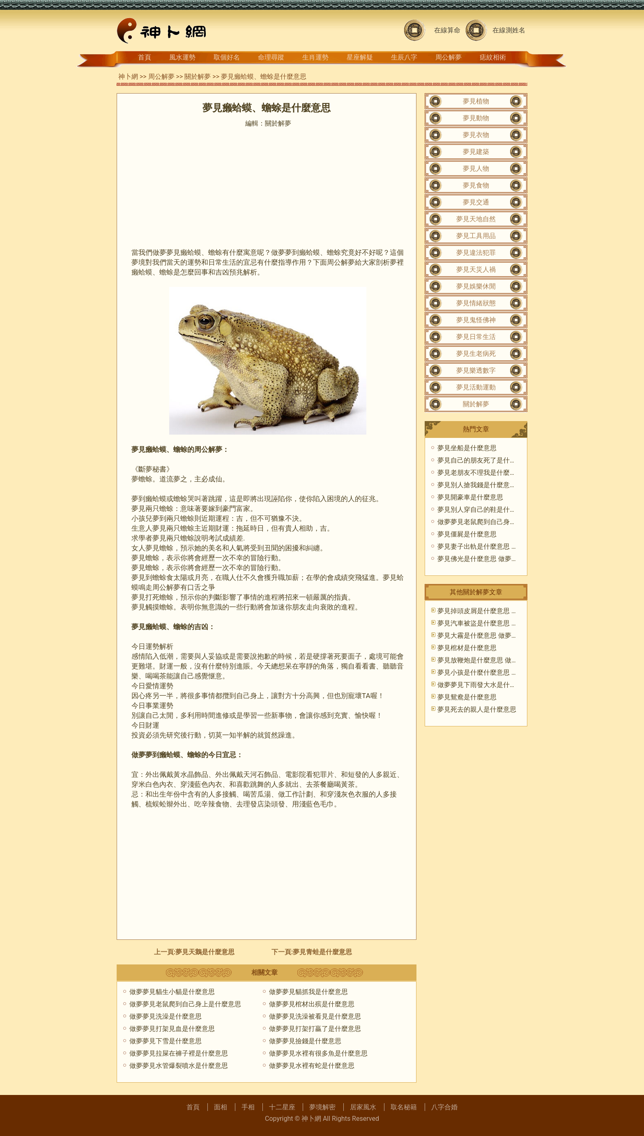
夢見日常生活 (476, 337)
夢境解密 (322, 1107)
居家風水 (363, 1107)
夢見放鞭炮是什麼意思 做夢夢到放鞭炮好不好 (503, 660)
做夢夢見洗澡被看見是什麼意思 (315, 1016)
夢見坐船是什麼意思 (467, 448)
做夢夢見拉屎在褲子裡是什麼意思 (178, 1053)
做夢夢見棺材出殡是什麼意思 (311, 1004)
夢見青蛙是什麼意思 (322, 952)
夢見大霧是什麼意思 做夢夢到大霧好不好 (497, 635)
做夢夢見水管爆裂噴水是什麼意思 (178, 1066)
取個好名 (227, 57)
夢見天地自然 (476, 219)
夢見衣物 (476, 135)
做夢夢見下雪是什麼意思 (165, 1041)
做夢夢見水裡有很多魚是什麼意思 (318, 1053)
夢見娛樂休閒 (476, 286)
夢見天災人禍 (476, 269)
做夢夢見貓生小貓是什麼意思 (172, 992)
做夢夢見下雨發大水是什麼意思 (483, 685)
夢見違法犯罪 (476, 253)
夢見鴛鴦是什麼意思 (467, 697)
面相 (220, 1107)
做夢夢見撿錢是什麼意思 (305, 1041)
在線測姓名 (508, 30)
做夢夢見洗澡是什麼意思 (165, 1016)
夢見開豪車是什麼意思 (470, 497)
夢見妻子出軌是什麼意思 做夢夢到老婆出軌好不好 (510, 546)
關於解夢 (197, 76)
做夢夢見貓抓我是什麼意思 (308, 992)
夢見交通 (476, 202)
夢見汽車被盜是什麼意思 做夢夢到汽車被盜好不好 (510, 623)
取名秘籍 (404, 1107)
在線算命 (447, 30)
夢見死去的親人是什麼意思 (476, 709)
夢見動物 (476, 118)
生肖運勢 (315, 57)
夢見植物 (476, 101)
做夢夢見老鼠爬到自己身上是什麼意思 (185, 1004)
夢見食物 (476, 185)
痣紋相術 (493, 57)
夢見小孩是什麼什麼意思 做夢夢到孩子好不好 (503, 672)
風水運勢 (182, 57)
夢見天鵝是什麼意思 (205, 952)
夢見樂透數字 (476, 370)
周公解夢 (448, 57)
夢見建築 (476, 152)
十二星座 (282, 1107)
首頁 (144, 57)
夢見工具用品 (476, 236)
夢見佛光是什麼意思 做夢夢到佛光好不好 (497, 559)
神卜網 (128, 76)
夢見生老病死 (476, 353)
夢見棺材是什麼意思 (467, 648)
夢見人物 (476, 168)
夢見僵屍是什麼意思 (467, 534)
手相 (248, 1107)
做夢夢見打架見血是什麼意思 (172, 1029)
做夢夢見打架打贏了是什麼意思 (315, 1029)
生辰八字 (404, 57)
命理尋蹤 (271, 57)
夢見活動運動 (476, 387)
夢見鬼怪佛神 (476, 320)
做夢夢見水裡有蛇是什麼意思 (311, 1066)
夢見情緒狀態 (476, 303)
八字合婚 (444, 1107)
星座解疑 (360, 57)
